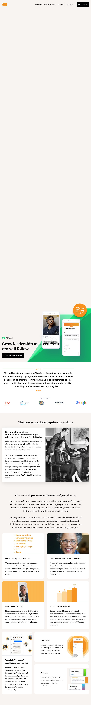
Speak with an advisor (13, 355)
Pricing (60, 4)
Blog (54, 4)
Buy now (70, 4)
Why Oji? (47, 4)
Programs (38, 4)
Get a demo (82, 4)
